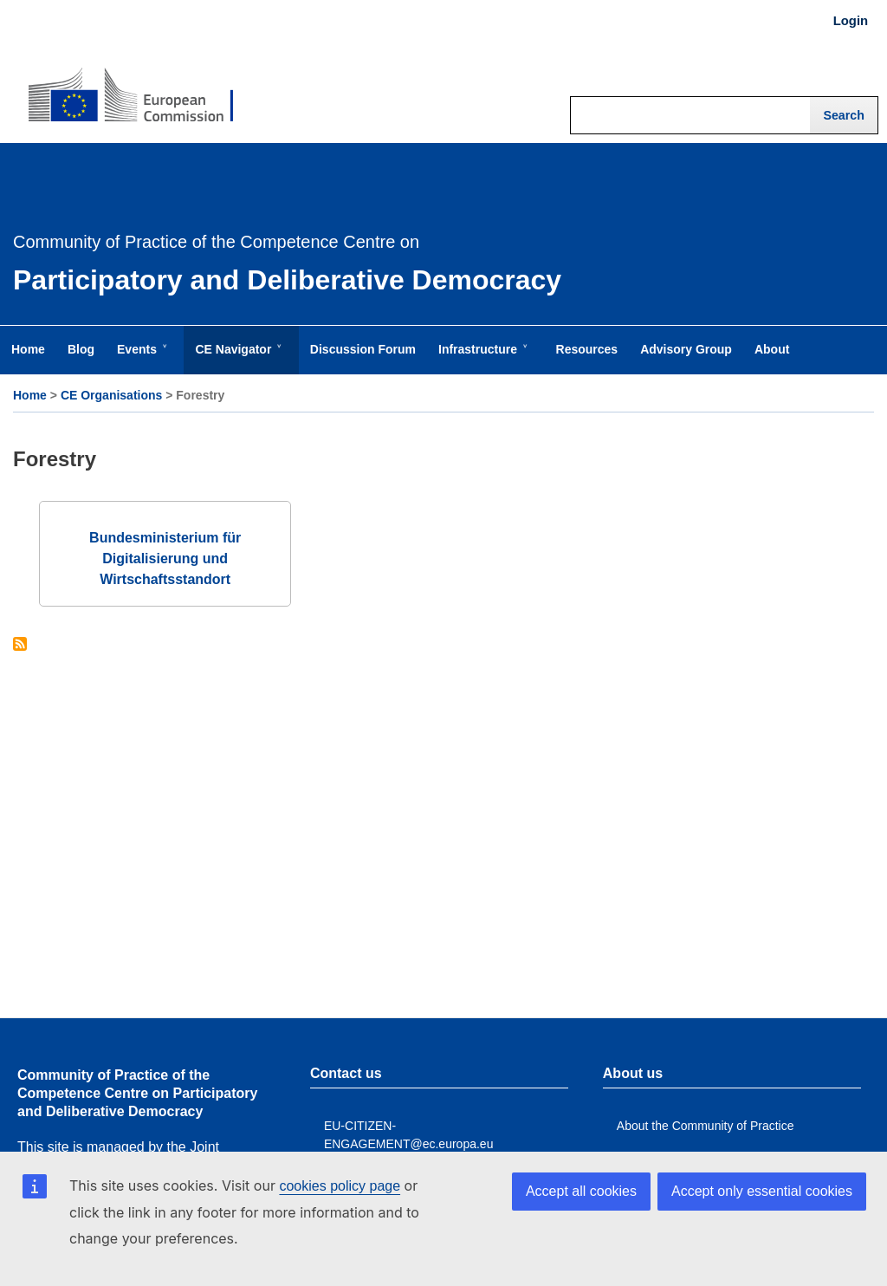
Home (30, 395)
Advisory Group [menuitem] (686, 349)
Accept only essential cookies (761, 1191)
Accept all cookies (581, 1191)
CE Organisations (111, 395)
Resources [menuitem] (587, 349)
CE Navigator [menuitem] (236, 357)
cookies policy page (339, 1186)
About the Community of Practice (705, 1126)
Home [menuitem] (28, 349)
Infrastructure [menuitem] (481, 357)
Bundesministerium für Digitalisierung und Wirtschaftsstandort (165, 558)
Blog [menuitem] (81, 349)
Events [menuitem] (140, 357)
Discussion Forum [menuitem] (363, 349)
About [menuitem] (771, 349)
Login (850, 21)
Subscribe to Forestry (20, 645)
